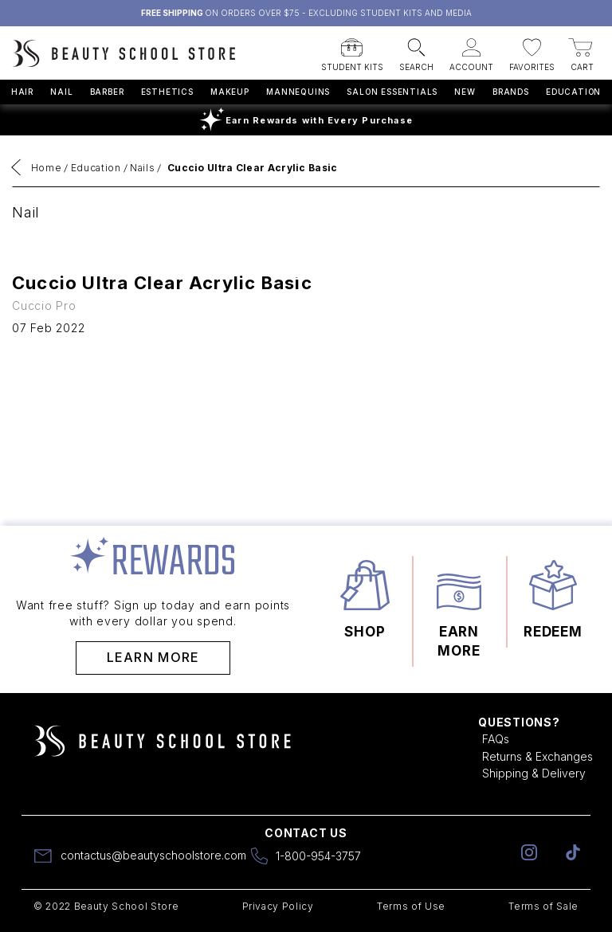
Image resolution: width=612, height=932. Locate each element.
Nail (61, 91)
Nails (142, 168)
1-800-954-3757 (318, 856)
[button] (352, 50)
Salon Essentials (392, 91)
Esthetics (167, 91)
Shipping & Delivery (534, 773)
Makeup (229, 91)
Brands (510, 91)
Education (573, 91)
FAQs (495, 739)
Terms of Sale (543, 906)
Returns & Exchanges (537, 756)
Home (46, 168)
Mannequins (298, 91)
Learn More (153, 657)
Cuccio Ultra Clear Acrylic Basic (252, 168)
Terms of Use (411, 906)
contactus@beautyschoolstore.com (153, 855)
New (464, 91)
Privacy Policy (278, 906)
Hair (22, 91)
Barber (107, 91)
